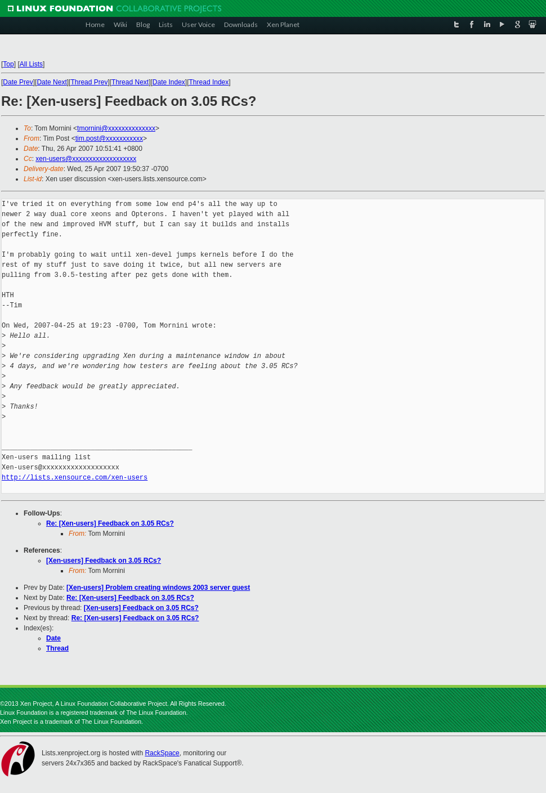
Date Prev (18, 82)
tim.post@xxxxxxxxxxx (109, 138)
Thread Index (209, 82)
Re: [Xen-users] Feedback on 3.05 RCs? (110, 523)
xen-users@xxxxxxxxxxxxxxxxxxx (85, 159)
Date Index (169, 82)
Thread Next (130, 82)
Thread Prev (89, 82)
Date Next (51, 82)
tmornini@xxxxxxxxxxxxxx (116, 128)
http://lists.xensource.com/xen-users (74, 477)
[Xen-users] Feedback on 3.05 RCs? (103, 560)
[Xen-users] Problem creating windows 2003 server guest (158, 588)
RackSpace (162, 753)
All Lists (31, 64)
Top (8, 64)
